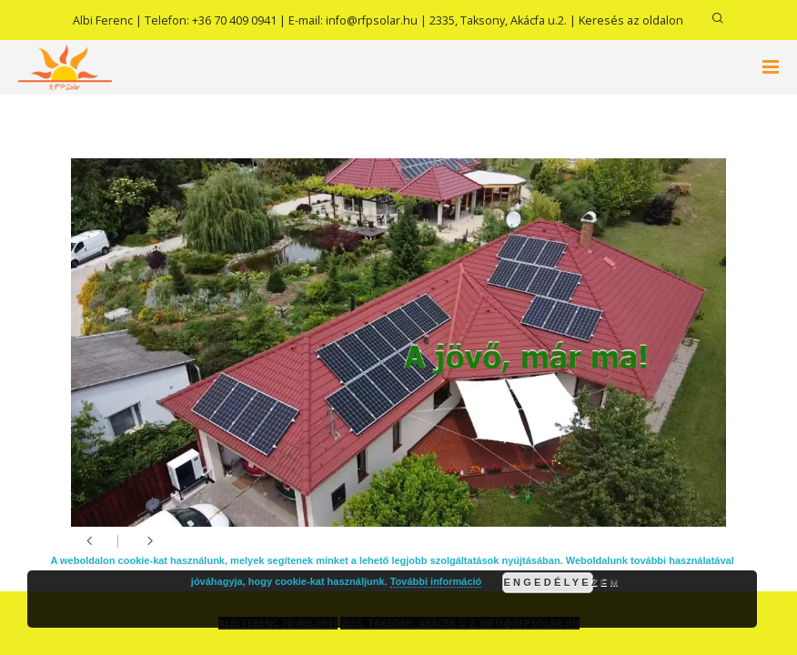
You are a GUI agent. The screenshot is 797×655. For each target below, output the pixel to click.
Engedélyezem (548, 582)
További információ (436, 581)
